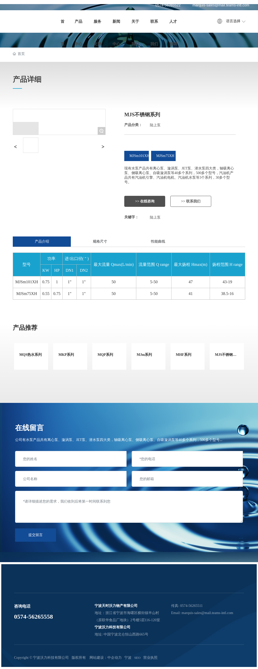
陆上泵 (155, 125)
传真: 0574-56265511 (187, 606)
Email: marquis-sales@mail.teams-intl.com (202, 613)
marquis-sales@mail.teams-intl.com (221, 5)
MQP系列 (105, 355)
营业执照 (150, 658)
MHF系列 (183, 355)
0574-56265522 (168, 5)
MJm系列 (144, 355)
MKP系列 (66, 355)
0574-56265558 (33, 616)
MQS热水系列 (30, 355)
